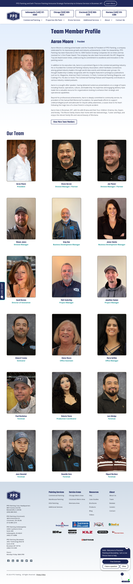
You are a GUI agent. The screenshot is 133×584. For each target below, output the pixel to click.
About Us (112, 495)
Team (111, 499)
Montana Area (74, 503)
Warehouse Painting (56, 499)
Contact (112, 511)
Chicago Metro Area (76, 495)
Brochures (93, 503)
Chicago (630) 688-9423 (62, 14)
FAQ (90, 495)
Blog (90, 511)
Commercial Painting (56, 495)
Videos (91, 515)
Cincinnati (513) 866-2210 (88, 14)
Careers (112, 507)
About (112, 492)
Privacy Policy (41, 575)
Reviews (112, 503)
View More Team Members (64, 122)
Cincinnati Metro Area (77, 499)
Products (92, 507)
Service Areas (75, 492)
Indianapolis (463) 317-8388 (35, 14)
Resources (94, 492)
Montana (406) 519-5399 (114, 14)
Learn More (110, 3)
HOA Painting (53, 503)
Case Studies (94, 499)
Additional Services (55, 507)
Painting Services (56, 492)
